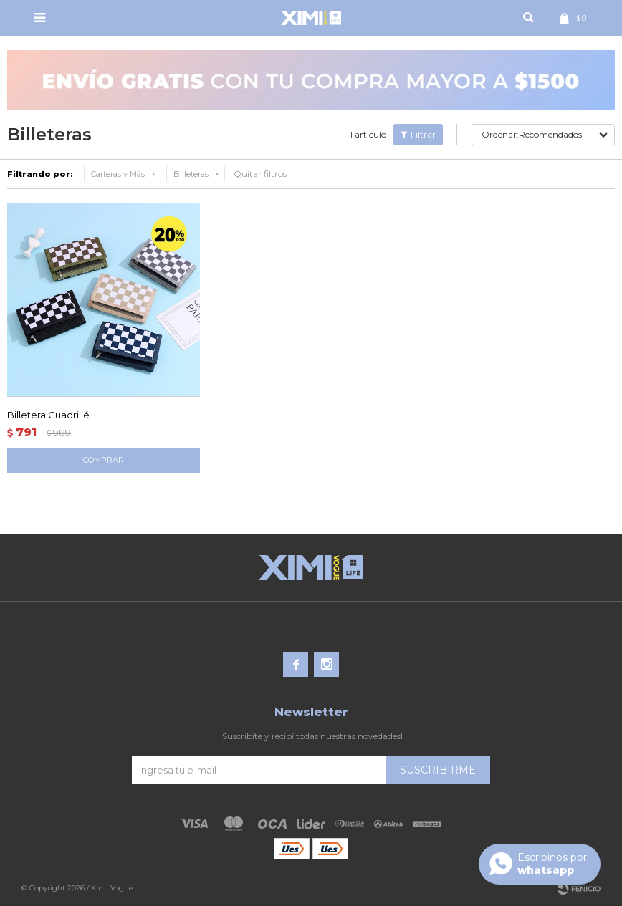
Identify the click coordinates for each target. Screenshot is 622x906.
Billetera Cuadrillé (48, 414)
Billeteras (191, 174)
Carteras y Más (118, 174)
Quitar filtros (260, 173)
